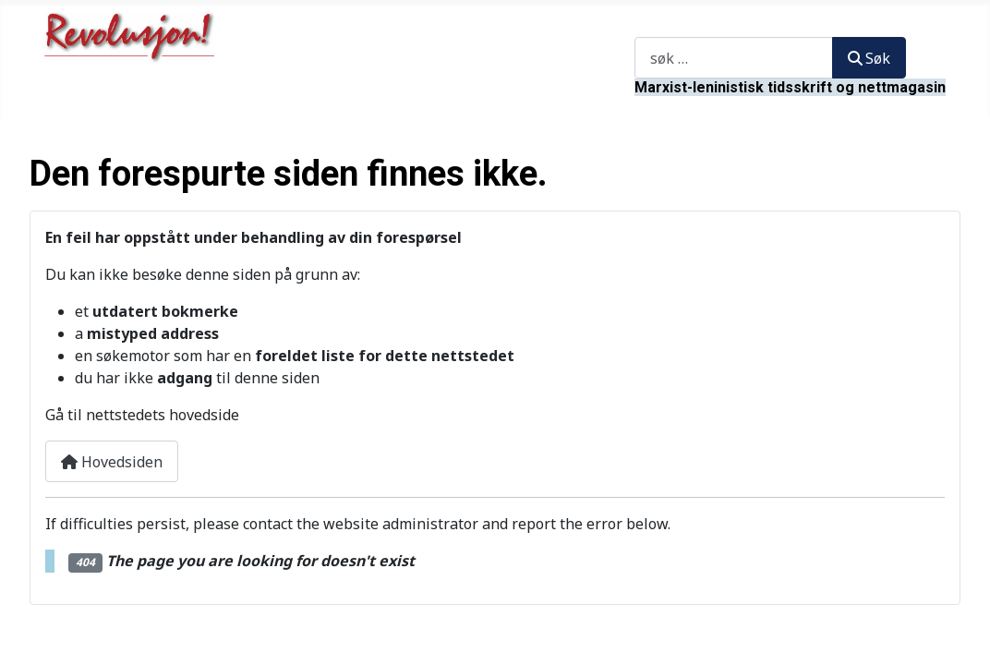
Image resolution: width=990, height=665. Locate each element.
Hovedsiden (112, 462)
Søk (646, 26)
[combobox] (733, 58)
